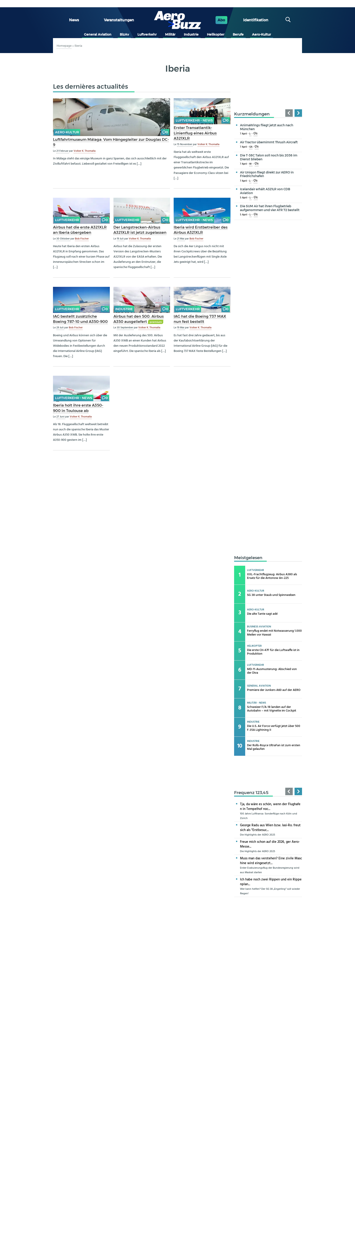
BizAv (124, 34)
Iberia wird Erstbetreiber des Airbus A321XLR (201, 230)
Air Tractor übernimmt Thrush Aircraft (269, 142)
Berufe (238, 34)
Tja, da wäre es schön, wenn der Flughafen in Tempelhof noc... (270, 807)
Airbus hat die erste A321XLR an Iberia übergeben (80, 230)
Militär (170, 34)
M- (250, 164)
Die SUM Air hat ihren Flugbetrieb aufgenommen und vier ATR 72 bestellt (270, 208)
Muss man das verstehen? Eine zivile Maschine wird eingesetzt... (271, 861)
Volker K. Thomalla (85, 151)
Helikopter (215, 34)
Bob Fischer (82, 239)
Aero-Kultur (261, 34)
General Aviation (97, 34)
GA (250, 147)
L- (250, 134)
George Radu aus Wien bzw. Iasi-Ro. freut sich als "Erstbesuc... (270, 828)
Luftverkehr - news (194, 120)
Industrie (191, 34)
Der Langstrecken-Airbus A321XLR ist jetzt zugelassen (139, 230)
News (74, 20)
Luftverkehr (147, 34)
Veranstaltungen (119, 20)
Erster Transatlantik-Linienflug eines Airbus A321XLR (195, 132)
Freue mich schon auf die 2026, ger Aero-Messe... (270, 844)
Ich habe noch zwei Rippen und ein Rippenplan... (271, 882)
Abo (221, 20)
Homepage (64, 46)
